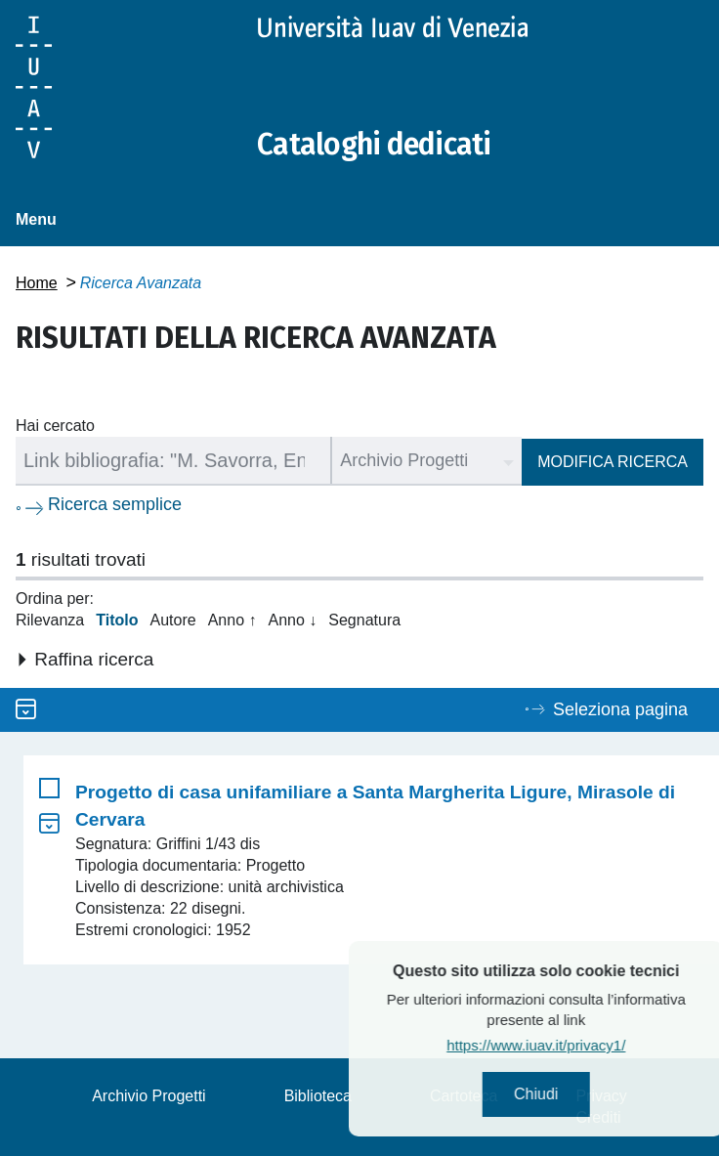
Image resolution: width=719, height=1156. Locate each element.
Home (37, 283)
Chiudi (574, 1094)
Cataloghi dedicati (374, 144)
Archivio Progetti (149, 1096)
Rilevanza (50, 620)
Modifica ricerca (612, 461)
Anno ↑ (232, 620)
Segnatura (364, 620)
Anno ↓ (292, 620)
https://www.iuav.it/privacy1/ (574, 1045)
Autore (173, 620)
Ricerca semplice (115, 504)
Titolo (117, 620)
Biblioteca (318, 1096)
